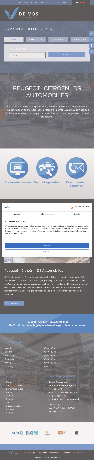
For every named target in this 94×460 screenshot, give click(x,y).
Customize (47, 252)
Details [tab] (77, 214)
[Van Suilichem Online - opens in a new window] (80, 207)
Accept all (47, 245)
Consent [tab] (17, 214)
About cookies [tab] (47, 214)
